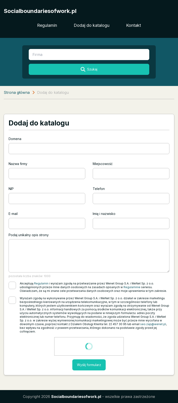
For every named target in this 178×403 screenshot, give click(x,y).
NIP (11, 189)
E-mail (13, 214)
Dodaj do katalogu (91, 25)
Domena (15, 139)
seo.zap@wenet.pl (153, 324)
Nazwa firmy (18, 164)
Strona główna (17, 92)
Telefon (99, 189)
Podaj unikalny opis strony (29, 235)
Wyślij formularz (89, 365)
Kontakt (133, 25)
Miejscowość (103, 164)
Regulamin (47, 25)
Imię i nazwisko (104, 214)
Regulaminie (132, 287)
